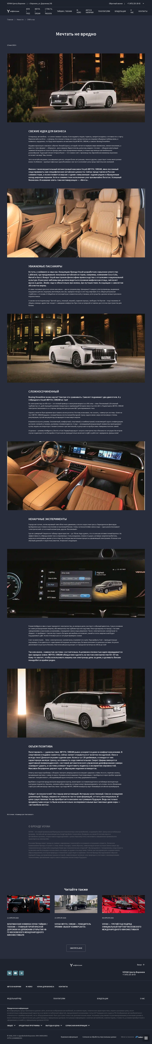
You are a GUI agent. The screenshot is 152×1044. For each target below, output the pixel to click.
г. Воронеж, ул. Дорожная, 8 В (40, 3)
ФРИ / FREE (28, 11)
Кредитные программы (29, 1025)
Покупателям (104, 11)
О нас (132, 11)
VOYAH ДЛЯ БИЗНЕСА (45, 986)
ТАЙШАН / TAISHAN (64, 11)
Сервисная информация (76, 1025)
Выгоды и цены (52, 1025)
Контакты (142, 11)
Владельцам (120, 11)
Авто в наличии (89, 11)
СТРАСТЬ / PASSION (48, 11)
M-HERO (79, 11)
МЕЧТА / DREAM (37, 11)
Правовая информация (69, 1037)
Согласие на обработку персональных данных (99, 1037)
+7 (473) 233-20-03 (129, 974)
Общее (10, 1025)
